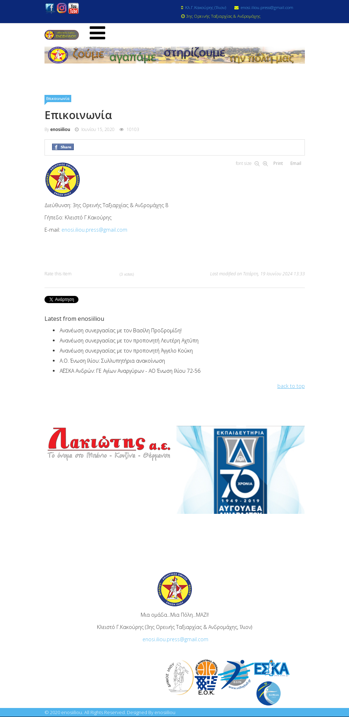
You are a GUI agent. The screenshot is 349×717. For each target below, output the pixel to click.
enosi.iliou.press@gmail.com (267, 7)
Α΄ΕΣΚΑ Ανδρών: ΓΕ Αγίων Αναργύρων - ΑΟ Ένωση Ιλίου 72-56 (130, 371)
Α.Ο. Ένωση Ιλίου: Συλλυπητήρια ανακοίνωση (112, 361)
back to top (291, 386)
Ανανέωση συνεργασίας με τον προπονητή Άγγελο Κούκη (126, 350)
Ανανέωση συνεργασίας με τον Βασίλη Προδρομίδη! (121, 330)
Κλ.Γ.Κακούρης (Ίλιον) (205, 7)
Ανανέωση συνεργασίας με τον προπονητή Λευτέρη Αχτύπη (129, 340)
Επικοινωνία (57, 98)
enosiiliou (60, 130)
